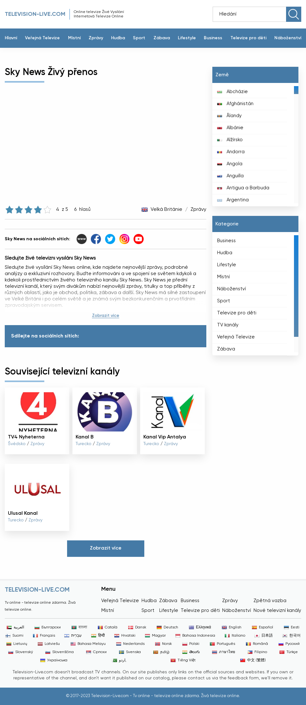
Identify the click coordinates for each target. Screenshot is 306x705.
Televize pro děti (248, 38)
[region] (255, 144)
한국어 (291, 635)
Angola (229, 163)
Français (44, 635)
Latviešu (49, 643)
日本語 (263, 635)
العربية (15, 627)
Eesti (291, 627)
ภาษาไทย (223, 652)
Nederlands (130, 643)
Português (222, 643)
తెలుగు (191, 652)
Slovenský (20, 652)
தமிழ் (161, 652)
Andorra (231, 151)
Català (107, 627)
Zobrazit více (105, 315)
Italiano (235, 635)
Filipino (257, 652)
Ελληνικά (200, 627)
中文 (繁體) (253, 660)
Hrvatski (124, 635)
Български (47, 627)
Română (257, 643)
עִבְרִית (73, 635)
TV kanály (228, 325)
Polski (190, 643)
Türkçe (288, 652)
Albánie (230, 127)
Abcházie (232, 91)
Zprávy (96, 38)
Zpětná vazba (269, 600)
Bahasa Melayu (88, 643)
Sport (139, 38)
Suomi (14, 635)
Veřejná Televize (42, 38)
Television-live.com (35, 14)
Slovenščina (59, 652)
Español (262, 627)
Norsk (163, 643)
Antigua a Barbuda (243, 188)
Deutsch (167, 627)
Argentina (233, 200)
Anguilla (230, 175)
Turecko (83, 444)
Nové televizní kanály (277, 610)
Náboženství (287, 38)
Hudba (118, 38)
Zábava (161, 38)
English (231, 627)
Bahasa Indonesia (195, 635)
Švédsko (17, 444)
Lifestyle (187, 38)
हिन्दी (98, 635)
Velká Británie (166, 209)
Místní (74, 38)
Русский (289, 643)
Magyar (155, 635)
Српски (96, 652)
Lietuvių (16, 643)
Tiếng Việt (183, 660)
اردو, (119, 660)
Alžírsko (230, 139)
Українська (53, 660)
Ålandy (229, 115)
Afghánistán (235, 103)
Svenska (130, 652)
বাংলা (79, 627)
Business (213, 38)
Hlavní (11, 38)
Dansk (137, 627)
